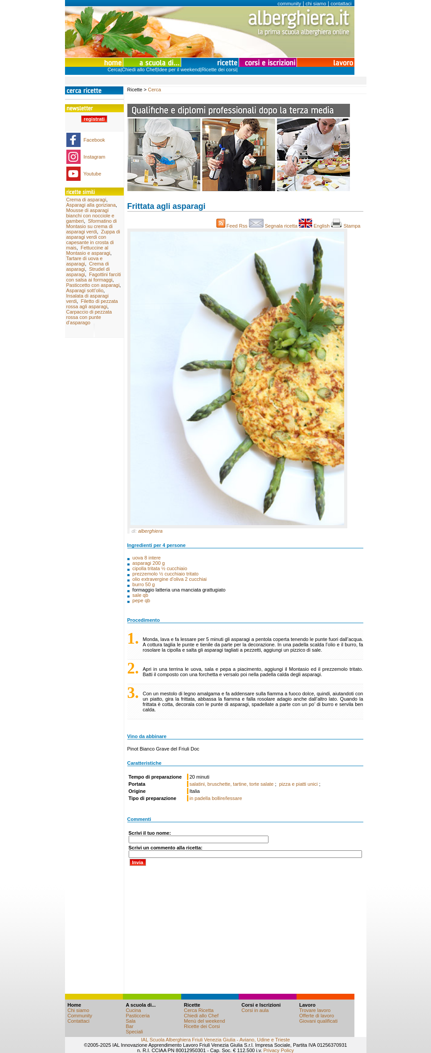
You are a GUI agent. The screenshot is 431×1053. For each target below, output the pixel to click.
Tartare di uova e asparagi (84, 261)
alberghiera (150, 531)
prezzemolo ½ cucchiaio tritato (165, 573)
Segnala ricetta (274, 226)
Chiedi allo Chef (139, 69)
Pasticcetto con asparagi (93, 285)
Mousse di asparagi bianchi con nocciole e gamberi (90, 216)
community (289, 3)
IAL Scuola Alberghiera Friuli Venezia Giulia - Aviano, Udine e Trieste (215, 1039)
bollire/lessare (227, 798)
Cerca (113, 69)
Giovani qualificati (318, 1021)
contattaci (340, 3)
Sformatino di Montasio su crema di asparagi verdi (91, 226)
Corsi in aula (254, 1010)
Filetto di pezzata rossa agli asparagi (92, 303)
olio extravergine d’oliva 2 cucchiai (169, 579)
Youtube (92, 173)
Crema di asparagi (86, 199)
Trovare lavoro (315, 1010)
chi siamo (315, 3)
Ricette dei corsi (218, 69)
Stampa (347, 226)
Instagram (95, 156)
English (315, 226)
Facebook (94, 140)
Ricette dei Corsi (202, 1026)
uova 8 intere (146, 557)
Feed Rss (232, 226)
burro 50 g (143, 584)
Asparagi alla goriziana (91, 205)
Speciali (134, 1031)
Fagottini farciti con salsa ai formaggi (93, 277)
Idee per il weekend (179, 69)
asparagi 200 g (148, 563)
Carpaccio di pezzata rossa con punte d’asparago (89, 317)
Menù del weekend (204, 1021)
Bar (129, 1026)
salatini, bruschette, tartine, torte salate (232, 784)
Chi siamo (78, 1010)
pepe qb (141, 600)
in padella (200, 798)
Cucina (133, 1010)
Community (80, 1015)
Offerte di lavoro (316, 1015)
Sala (130, 1021)
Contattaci (79, 1021)
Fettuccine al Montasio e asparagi (88, 250)
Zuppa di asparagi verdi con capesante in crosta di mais (93, 239)
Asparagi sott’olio (85, 290)
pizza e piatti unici (299, 784)
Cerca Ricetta (199, 1010)
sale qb (140, 595)
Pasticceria (138, 1015)
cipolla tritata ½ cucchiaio (159, 568)
